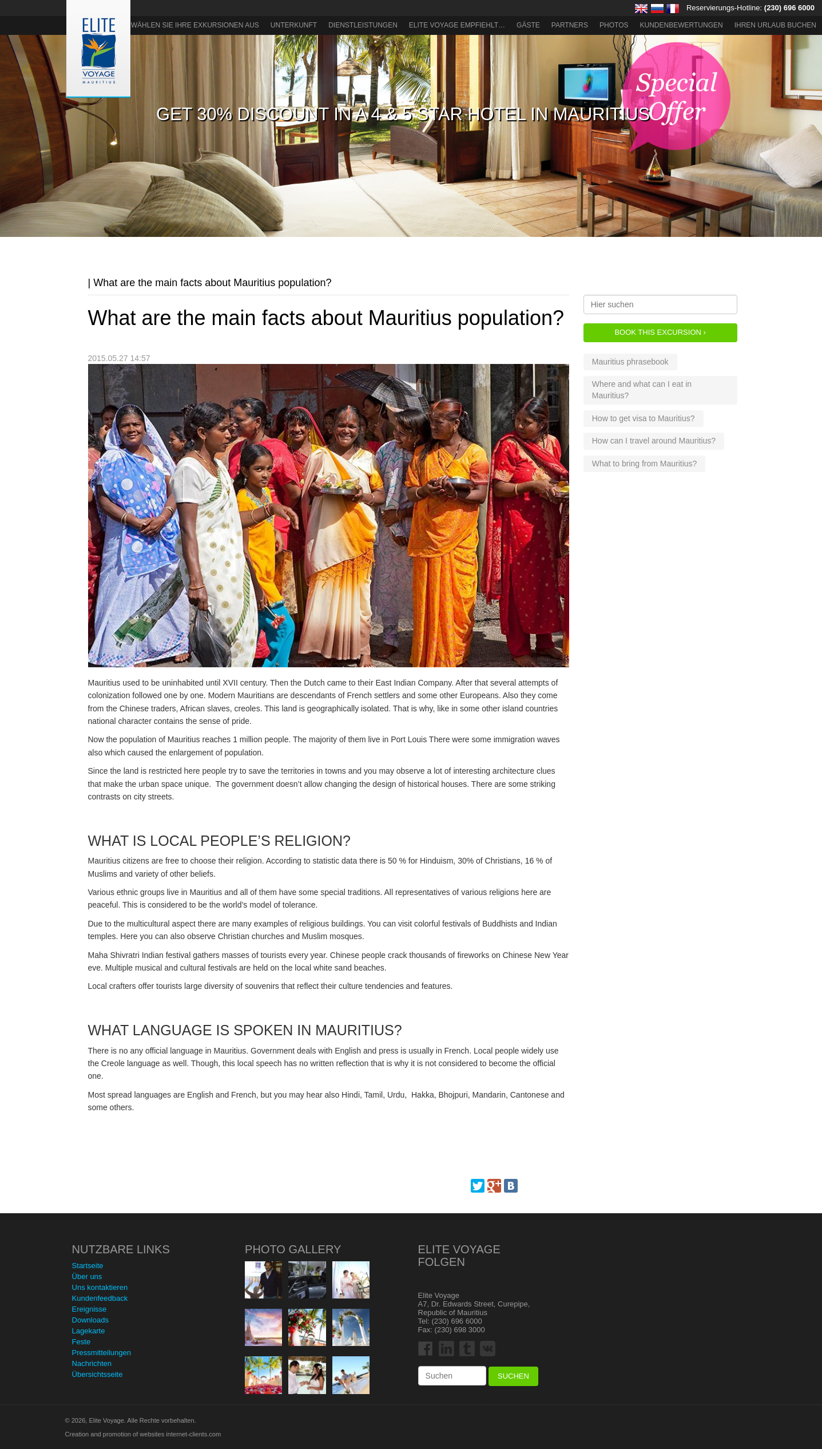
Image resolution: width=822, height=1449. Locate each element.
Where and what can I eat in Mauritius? (642, 389)
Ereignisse (89, 1309)
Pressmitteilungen (101, 1352)
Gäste (528, 25)
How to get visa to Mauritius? (643, 418)
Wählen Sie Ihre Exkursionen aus (195, 25)
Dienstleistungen (363, 25)
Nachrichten (92, 1363)
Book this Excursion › (659, 332)
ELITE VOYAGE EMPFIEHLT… (457, 25)
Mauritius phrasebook (630, 361)
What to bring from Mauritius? (644, 463)
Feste (81, 1341)
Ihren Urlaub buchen (775, 25)
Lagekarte (88, 1331)
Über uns (87, 1276)
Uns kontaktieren (100, 1287)
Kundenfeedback (100, 1298)
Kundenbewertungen (681, 25)
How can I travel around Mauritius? (654, 440)
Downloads (90, 1320)
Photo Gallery (293, 1249)
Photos (613, 25)
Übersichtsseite (97, 1374)
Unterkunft (294, 25)
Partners (569, 25)
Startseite (88, 1265)
